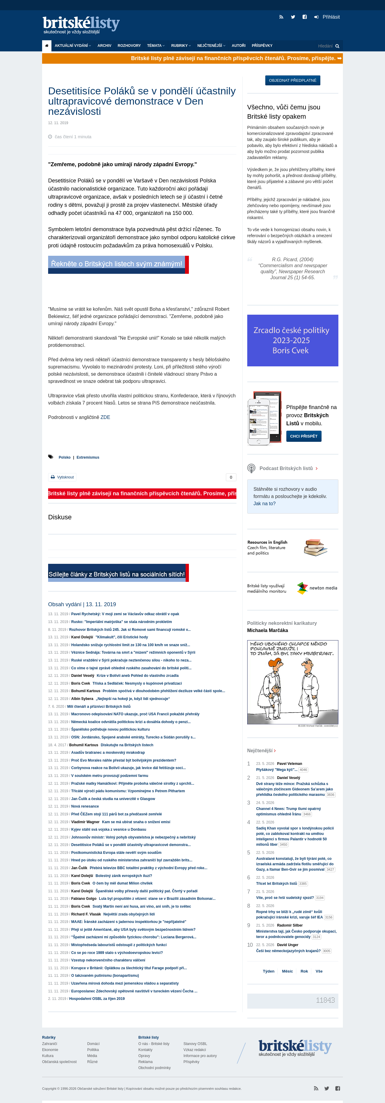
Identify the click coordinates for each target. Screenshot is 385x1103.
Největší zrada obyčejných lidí (129, 914)
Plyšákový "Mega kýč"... (282, 769)
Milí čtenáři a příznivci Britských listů (99, 706)
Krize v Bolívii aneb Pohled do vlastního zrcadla (138, 676)
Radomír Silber (290, 925)
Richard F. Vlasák (86, 914)
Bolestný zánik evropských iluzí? (124, 876)
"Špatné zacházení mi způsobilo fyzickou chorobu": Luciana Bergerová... (133, 937)
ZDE (105, 417)
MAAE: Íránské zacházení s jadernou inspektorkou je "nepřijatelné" (128, 922)
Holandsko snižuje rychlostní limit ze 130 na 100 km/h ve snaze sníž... (130, 645)
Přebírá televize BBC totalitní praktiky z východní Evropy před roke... (148, 868)
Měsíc (287, 971)
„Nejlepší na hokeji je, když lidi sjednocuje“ (133, 699)
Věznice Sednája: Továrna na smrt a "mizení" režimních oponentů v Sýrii (133, 652)
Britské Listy (295, 1049)
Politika (93, 1050)
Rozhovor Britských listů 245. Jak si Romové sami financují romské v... (130, 630)
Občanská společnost (59, 1062)
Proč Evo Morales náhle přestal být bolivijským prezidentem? (123, 760)
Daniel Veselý (82, 676)
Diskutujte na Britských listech (127, 745)
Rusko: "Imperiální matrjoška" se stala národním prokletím (121, 622)
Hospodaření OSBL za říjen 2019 (97, 999)
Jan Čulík (79, 868)
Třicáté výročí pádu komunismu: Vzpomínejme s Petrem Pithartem (128, 791)
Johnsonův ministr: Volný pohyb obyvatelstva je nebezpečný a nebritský (133, 837)
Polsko (64, 457)
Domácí (93, 1044)
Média (92, 1056)
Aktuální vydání (73, 46)
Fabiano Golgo (84, 899)
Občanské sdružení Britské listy (100, 1088)
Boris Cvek (80, 683)
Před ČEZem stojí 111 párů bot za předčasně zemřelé (116, 814)
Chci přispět (304, 436)
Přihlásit (327, 17)
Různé (92, 1062)
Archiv (104, 46)
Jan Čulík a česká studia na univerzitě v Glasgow (113, 799)
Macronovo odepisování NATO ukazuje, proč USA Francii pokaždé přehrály (135, 714)
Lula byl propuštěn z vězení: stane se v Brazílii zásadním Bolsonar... (157, 899)
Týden (268, 971)
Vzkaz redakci (194, 1050)
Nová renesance (85, 806)
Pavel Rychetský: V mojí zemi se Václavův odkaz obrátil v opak (125, 614)
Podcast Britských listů (280, 468)
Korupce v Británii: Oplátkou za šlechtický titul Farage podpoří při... (129, 968)
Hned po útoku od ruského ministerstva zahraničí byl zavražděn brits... (131, 860)
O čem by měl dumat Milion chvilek (122, 883)
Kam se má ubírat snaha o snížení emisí (136, 822)
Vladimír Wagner (85, 822)
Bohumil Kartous (85, 691)
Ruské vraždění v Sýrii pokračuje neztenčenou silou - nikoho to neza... (131, 660)
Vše (319, 971)
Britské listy (84, 25)
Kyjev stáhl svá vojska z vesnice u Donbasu (108, 829)
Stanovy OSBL (195, 1044)
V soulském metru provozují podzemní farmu (109, 776)
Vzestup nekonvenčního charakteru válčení (108, 960)
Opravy (144, 1056)
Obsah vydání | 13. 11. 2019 (82, 604)
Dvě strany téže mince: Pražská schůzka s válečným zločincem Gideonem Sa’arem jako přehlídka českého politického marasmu (296, 789)
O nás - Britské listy (153, 1044)
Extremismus (88, 457)
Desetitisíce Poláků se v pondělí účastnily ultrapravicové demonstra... (131, 845)
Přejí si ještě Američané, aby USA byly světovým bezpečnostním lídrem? (133, 929)
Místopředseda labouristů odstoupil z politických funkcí (119, 945)
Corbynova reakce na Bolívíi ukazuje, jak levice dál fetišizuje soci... (128, 768)
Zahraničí (49, 1044)
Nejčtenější (211, 46)
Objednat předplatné (292, 80)
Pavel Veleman (289, 764)
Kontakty (145, 1050)
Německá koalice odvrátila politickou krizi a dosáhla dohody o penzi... (131, 722)
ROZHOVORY (129, 46)
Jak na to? (265, 503)
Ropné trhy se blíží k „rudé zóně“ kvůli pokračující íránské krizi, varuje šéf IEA (295, 915)
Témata (156, 46)
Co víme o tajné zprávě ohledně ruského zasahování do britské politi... (131, 668)
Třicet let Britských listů (282, 883)
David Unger (287, 945)
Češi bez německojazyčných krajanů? (294, 951)
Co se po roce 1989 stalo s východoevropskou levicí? (117, 953)
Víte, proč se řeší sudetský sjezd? (290, 897)
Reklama (145, 1062)
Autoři (239, 46)
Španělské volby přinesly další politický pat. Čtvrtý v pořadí (147, 891)
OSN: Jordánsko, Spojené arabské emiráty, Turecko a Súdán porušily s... (133, 737)
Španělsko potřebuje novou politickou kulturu (110, 729)
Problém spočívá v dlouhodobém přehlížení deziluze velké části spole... (164, 691)
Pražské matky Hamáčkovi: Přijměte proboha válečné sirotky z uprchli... (132, 783)
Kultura (48, 1056)
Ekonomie (50, 1050)
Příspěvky (262, 46)
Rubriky (181, 46)
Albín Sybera (82, 699)
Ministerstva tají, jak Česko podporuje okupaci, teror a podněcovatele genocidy (296, 934)
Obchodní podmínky (154, 1068)
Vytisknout (62, 477)
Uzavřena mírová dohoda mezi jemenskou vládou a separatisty (125, 983)
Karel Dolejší (82, 637)
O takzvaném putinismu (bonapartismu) (105, 975)
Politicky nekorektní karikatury (282, 627)
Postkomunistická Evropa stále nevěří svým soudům (116, 853)
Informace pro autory (200, 1056)
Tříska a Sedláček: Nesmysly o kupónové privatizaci (137, 683)
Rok (304, 971)
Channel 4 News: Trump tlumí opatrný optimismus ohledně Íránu (288, 812)
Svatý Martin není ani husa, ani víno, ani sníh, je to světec (142, 906)
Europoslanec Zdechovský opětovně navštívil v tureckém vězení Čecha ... (134, 991)
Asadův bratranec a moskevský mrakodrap (108, 752)
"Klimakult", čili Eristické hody (122, 637)
